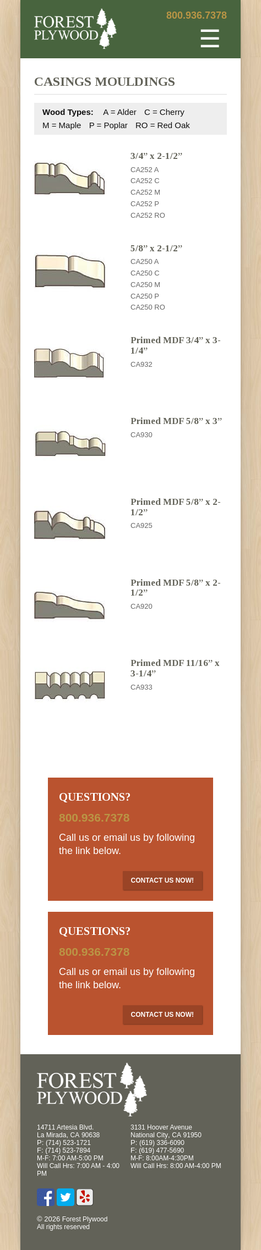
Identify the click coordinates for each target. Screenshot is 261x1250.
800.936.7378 (196, 15)
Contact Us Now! (162, 880)
